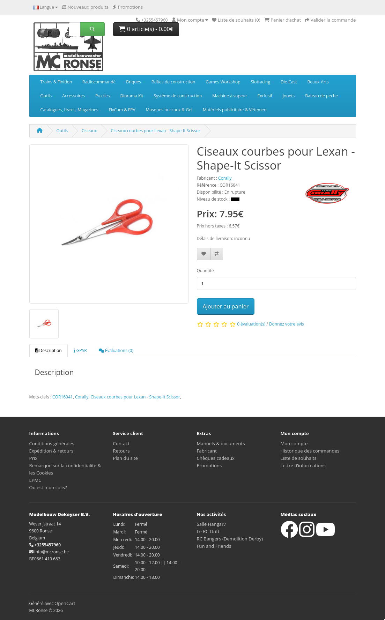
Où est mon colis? (48, 487)
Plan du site (125, 458)
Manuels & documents (221, 443)
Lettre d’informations (303, 465)
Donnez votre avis (286, 324)
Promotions (209, 465)
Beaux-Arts (318, 82)
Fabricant (207, 451)
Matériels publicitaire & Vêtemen (235, 110)
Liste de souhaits (299, 458)
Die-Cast (289, 82)
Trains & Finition (56, 82)
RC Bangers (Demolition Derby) (230, 539)
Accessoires (73, 96)
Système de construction (178, 96)
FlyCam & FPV (122, 110)
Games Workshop (223, 82)
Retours (121, 451)
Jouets (289, 96)
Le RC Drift (208, 531)
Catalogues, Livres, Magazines (69, 110)
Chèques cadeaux (216, 458)
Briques (133, 82)
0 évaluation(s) (251, 324)
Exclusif (265, 96)
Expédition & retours (51, 451)
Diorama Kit (131, 96)
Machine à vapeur (229, 96)
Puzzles (102, 96)
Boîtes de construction (173, 82)
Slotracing (260, 82)
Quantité (205, 271)
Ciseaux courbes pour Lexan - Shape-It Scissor (155, 131)
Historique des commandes (310, 451)
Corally (81, 397)
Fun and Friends (214, 546)
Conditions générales (51, 443)
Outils (46, 96)
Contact (121, 443)
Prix (33, 458)
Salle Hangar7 (212, 524)
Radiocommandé (99, 82)
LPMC (35, 480)
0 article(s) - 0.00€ (146, 29)
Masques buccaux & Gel (169, 110)
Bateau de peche (321, 96)
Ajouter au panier (226, 306)
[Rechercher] (74, 29)
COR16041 (62, 397)
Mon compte (294, 443)
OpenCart (64, 603)
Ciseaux (89, 131)
